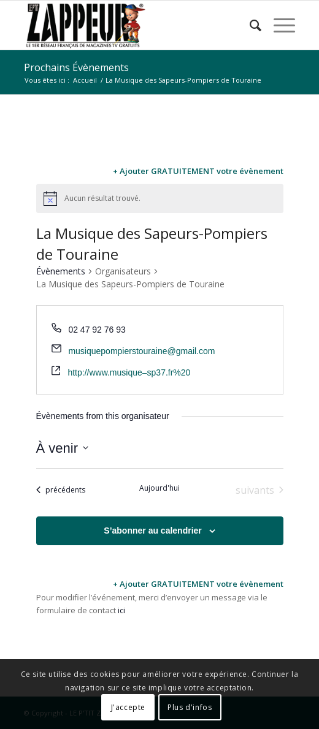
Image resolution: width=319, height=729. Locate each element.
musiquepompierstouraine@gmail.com (141, 351)
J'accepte (128, 707)
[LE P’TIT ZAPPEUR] (132, 25)
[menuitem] (249, 25)
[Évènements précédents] (60, 490)
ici (121, 610)
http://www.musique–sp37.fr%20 (128, 372)
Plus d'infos (189, 707)
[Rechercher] (249, 25)
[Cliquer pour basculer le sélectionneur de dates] (62, 448)
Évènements (60, 271)
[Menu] (278, 25)
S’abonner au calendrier (153, 530)
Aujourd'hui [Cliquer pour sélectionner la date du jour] (159, 488)
